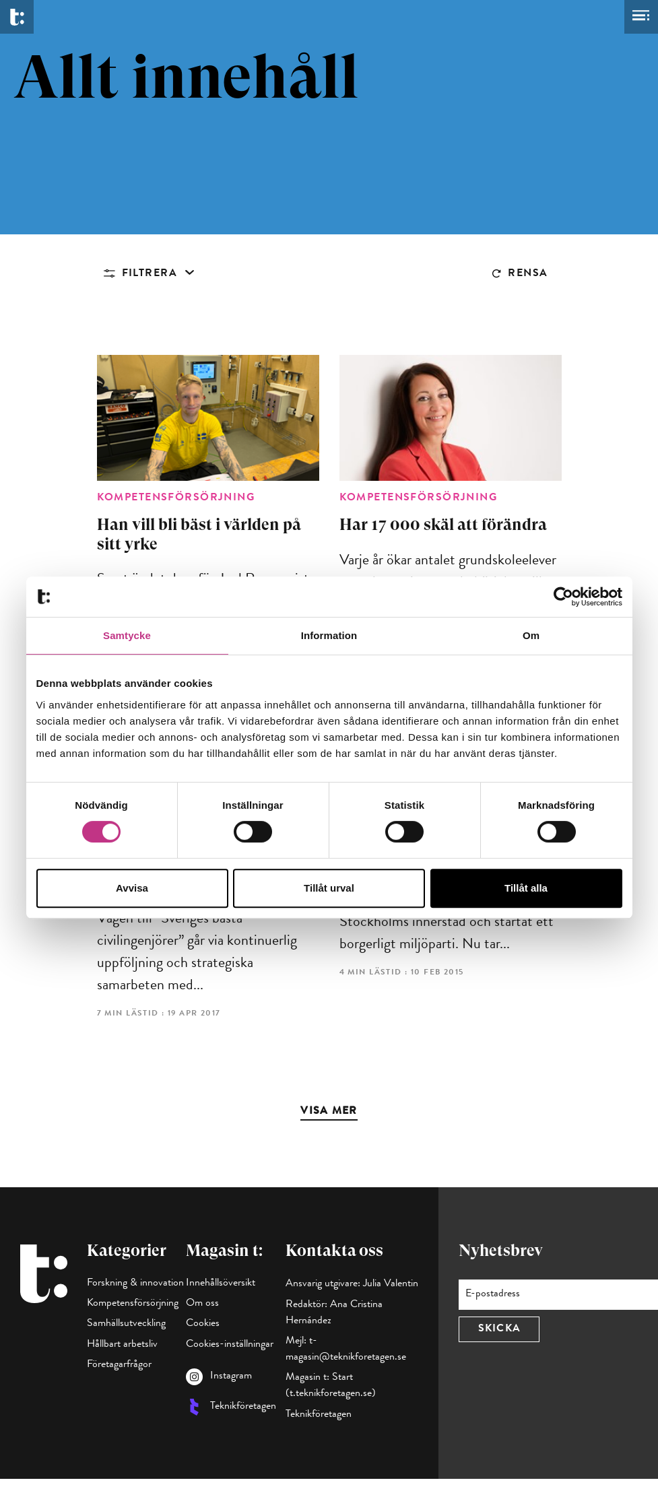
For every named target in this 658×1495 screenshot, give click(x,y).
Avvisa (132, 888)
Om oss (202, 1303)
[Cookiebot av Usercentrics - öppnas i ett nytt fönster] (563, 597)
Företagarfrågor (119, 1365)
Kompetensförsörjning (132, 1303)
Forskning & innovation (135, 1283)
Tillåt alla (526, 888)
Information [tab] (329, 635)
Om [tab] (531, 635)
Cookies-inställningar (229, 1344)
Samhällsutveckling (126, 1324)
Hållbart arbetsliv (122, 1344)
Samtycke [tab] (127, 635)
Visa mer (328, 1111)
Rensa (528, 274)
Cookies (203, 1324)
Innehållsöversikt (220, 1283)
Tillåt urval (329, 888)
